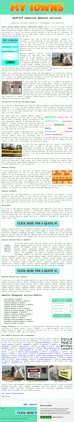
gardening (26, 344)
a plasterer (44, 344)
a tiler (11, 352)
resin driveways (25, 350)
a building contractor (26, 348)
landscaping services (9, 357)
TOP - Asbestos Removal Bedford (13, 393)
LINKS (52, 13)
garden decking (67, 359)
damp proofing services (51, 348)
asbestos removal (19, 291)
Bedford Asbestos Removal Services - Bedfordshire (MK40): (23, 27)
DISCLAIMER (69, 13)
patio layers (23, 346)
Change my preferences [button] (58, 417)
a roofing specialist (44, 359)
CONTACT (62, 13)
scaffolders (16, 361)
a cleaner (42, 346)
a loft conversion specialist (45, 357)
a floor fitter (22, 353)
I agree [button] (42, 417)
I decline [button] (48, 417)
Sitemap (2, 408)
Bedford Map (6, 396)
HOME (48, 13)
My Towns (4, 418)
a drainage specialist (43, 342)
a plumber (53, 350)
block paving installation (41, 361)
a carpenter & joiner (45, 353)
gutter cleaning (7, 344)
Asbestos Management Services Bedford (22, 295)
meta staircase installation (53, 355)
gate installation (31, 352)
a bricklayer (54, 352)
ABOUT (57, 13)
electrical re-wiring (25, 355)
